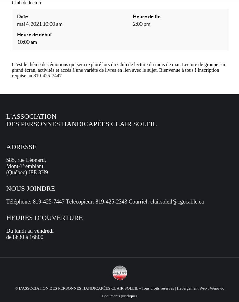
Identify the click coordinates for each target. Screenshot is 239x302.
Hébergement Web (192, 288)
